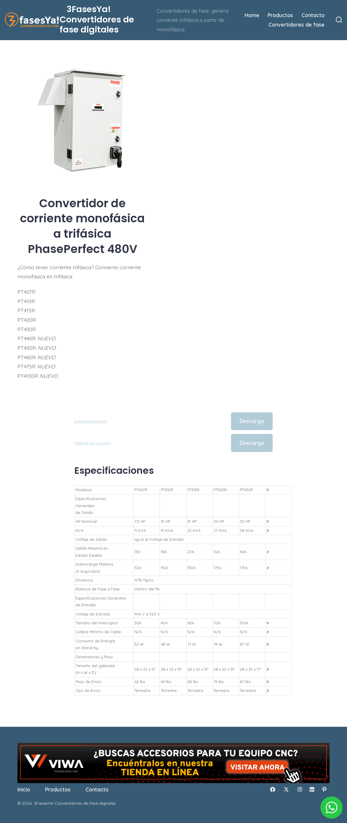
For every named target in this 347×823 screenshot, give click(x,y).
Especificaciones (90, 421)
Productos (280, 15)
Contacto (313, 15)
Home (252, 15)
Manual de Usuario (92, 442)
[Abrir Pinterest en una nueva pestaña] (324, 789)
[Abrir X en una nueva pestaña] (286, 789)
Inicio (23, 789)
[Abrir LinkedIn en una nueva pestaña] (312, 789)
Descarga (252, 421)
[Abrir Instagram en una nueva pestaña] (299, 789)
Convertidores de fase (297, 24)
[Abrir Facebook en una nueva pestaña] (272, 789)
